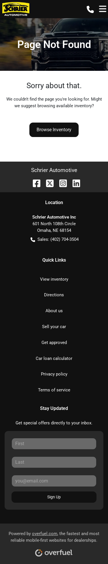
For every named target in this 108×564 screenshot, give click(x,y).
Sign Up (54, 497)
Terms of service (54, 390)
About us (54, 310)
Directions (54, 294)
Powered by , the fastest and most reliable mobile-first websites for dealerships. (54, 542)
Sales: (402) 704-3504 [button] (55, 239)
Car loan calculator (54, 358)
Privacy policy (54, 374)
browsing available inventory (64, 105)
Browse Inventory (54, 129)
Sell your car (54, 326)
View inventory (54, 279)
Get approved (54, 342)
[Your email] (54, 481)
